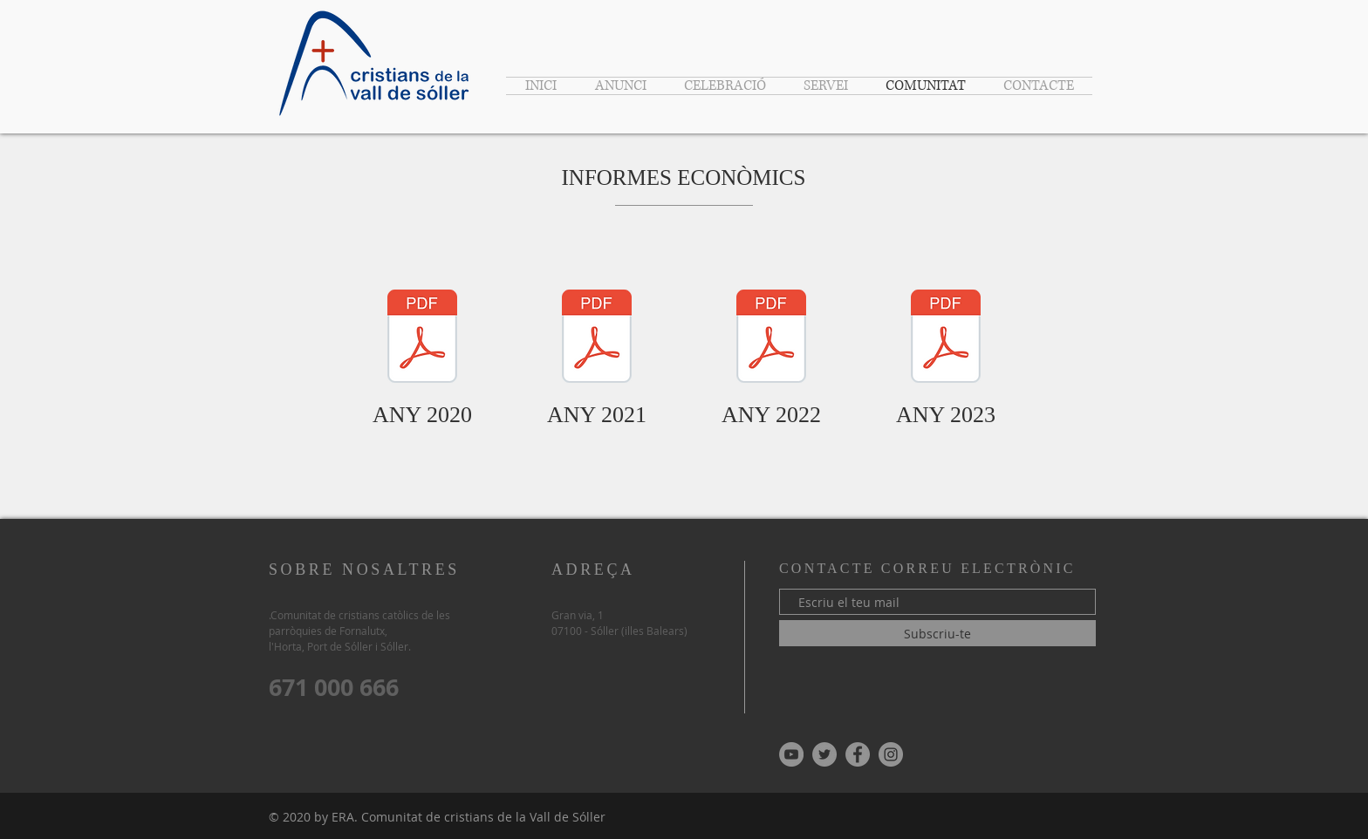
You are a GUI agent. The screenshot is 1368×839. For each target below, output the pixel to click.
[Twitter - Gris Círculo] (824, 754)
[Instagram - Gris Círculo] (891, 754)
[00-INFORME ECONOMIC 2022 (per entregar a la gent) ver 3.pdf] (771, 338)
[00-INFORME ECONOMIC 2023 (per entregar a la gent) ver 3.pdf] (945, 338)
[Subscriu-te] (937, 633)
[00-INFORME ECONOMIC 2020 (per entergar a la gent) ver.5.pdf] (422, 338)
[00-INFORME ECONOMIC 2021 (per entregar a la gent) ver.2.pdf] (596, 338)
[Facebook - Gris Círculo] (857, 754)
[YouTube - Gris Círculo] (791, 754)
